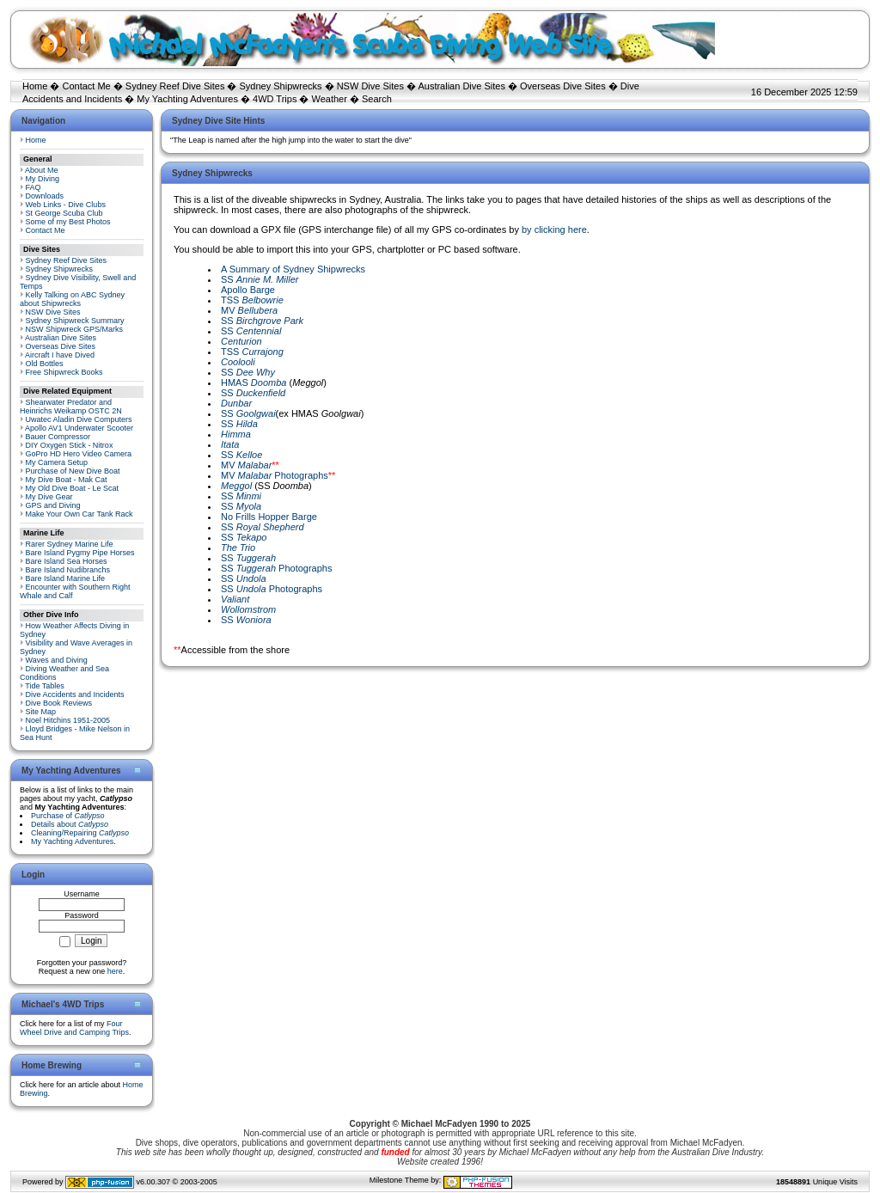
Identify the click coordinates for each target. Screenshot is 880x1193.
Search (377, 99)
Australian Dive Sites (461, 86)
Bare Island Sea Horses (66, 561)
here (115, 971)
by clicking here (554, 229)
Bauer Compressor (58, 436)
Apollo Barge (248, 289)
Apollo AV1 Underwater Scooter (79, 428)
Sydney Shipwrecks (281, 86)
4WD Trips (274, 99)
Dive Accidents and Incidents (75, 694)
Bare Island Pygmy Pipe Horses (80, 552)
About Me (41, 170)
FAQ (33, 187)
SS (259, 279)
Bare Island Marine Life (66, 578)
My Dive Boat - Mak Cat (66, 479)
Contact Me (86, 86)
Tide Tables (44, 686)
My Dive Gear (49, 496)
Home (34, 86)
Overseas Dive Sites (563, 86)
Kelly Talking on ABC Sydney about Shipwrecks (72, 299)
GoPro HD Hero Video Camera (78, 454)
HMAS (253, 382)
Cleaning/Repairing (80, 833)
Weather (329, 99)
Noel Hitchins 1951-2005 (68, 720)
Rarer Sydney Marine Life (69, 544)
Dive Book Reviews (59, 703)
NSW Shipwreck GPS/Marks (75, 329)
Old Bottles (45, 363)
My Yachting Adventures (187, 99)
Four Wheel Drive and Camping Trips (74, 1028)
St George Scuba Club (64, 213)
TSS (252, 300)
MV (249, 310)
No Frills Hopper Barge (269, 516)
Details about (69, 824)
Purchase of (68, 815)
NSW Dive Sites (370, 86)
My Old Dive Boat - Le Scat (72, 488)
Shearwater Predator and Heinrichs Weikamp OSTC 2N (71, 406)
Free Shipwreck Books (64, 372)
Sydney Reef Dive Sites (175, 86)
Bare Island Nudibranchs (68, 570)
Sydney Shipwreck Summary (75, 320)
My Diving (43, 178)
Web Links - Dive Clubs (66, 204)
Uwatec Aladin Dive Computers (79, 419)
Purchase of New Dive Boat (73, 471)
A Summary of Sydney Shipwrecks (293, 269)
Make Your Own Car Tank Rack (79, 514)
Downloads (45, 196)
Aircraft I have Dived (60, 355)
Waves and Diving (57, 660)
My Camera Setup (57, 462)
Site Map (41, 711)
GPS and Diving (53, 505)
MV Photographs (274, 475)
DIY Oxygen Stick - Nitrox (69, 445)
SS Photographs (276, 568)
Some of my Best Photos (68, 221)
